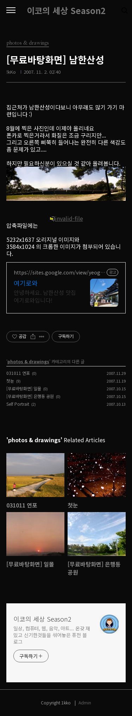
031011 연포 (18, 373)
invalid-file (66, 218)
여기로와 (26, 283)
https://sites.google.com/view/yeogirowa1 (59, 273)
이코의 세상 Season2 (66, 10)
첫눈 (10, 381)
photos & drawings (28, 361)
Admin (84, 702)
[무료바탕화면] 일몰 (23, 388)
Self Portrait (17, 404)
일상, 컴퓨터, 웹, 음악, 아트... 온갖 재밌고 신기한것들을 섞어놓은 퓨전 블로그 (51, 635)
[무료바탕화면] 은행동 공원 (30, 396)
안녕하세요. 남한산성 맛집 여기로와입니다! (45, 296)
